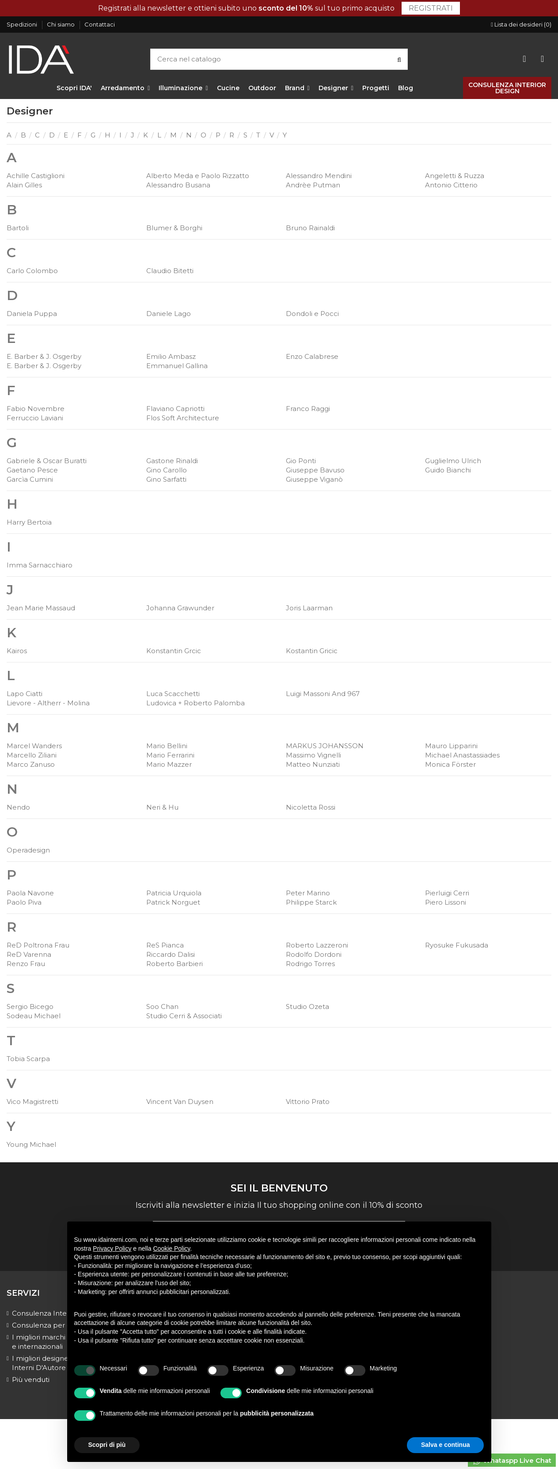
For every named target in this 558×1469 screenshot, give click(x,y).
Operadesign (28, 850)
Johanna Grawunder (180, 608)
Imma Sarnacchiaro (39, 565)
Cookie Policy (171, 1248)
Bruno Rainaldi (310, 228)
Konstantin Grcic (173, 651)
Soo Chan (162, 1006)
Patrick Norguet (173, 902)
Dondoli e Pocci (312, 313)
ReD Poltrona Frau (38, 945)
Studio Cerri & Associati (184, 1016)
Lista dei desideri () (521, 24)
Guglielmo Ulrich (453, 461)
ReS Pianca (165, 945)
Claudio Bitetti (170, 270)
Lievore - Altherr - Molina (48, 703)
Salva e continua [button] (445, 1444)
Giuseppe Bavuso (315, 470)
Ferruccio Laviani (35, 418)
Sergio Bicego (30, 1006)
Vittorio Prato (308, 1101)
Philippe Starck (311, 902)
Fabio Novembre (36, 408)
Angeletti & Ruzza (454, 175)
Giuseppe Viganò (314, 479)
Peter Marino (308, 893)
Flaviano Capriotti (175, 408)
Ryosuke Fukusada (456, 945)
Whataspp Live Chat (511, 1460)
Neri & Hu (162, 807)
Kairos (17, 651)
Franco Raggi (308, 408)
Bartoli (18, 228)
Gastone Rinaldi (172, 461)
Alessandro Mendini (319, 175)
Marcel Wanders (34, 746)
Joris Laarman (309, 608)
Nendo (18, 807)
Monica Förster (450, 764)
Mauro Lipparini (451, 746)
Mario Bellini (166, 746)
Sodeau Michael (34, 1016)
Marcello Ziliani (32, 755)
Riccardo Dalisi (170, 954)
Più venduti (30, 1379)
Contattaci (99, 24)
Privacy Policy (112, 1248)
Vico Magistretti (32, 1101)
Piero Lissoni (445, 902)
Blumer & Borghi (174, 228)
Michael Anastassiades (462, 755)
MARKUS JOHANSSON (325, 746)
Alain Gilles (24, 185)
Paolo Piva (24, 902)
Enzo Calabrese (312, 356)
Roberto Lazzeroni (317, 945)
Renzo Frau (26, 963)
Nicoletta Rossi (310, 807)
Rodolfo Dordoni (314, 954)
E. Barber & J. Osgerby (44, 356)
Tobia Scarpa (28, 1058)
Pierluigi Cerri (447, 893)
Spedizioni (22, 24)
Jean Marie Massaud (41, 608)
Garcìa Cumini (30, 479)
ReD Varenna (29, 954)
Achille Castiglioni (36, 175)
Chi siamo (61, 24)
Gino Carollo (166, 470)
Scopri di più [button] (107, 1444)
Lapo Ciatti (24, 693)
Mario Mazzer (169, 764)
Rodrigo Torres (310, 963)
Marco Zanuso (31, 764)
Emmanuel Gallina (177, 366)
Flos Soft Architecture (182, 418)
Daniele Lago (168, 313)
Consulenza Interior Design (57, 1313)
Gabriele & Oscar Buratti (47, 461)
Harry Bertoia (29, 522)
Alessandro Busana (178, 185)
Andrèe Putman (313, 185)
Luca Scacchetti (173, 693)
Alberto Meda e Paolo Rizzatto (197, 175)
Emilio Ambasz (171, 356)
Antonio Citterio (451, 185)
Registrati (431, 8)
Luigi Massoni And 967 (323, 693)
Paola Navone (30, 893)
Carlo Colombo (32, 270)
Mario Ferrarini (170, 755)
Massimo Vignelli (313, 755)
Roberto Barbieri (174, 963)
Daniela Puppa (32, 313)
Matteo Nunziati (313, 764)
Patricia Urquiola (173, 893)
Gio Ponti (301, 461)
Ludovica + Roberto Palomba (195, 703)
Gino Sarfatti (166, 479)
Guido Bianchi (448, 470)
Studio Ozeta (307, 1006)
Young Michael (31, 1144)
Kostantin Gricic (312, 651)
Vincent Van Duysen (179, 1101)
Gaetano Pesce (32, 470)
